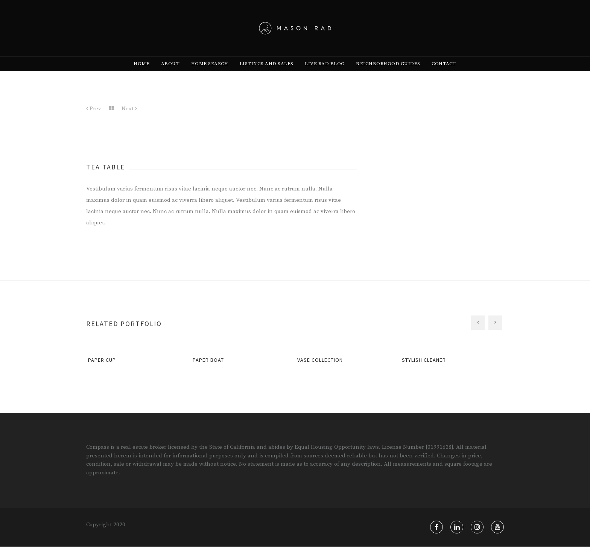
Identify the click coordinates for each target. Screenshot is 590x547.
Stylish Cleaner (424, 360)
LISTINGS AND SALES (266, 76)
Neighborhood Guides (388, 76)
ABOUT (170, 76)
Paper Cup (102, 360)
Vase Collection (320, 360)
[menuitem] (141, 75)
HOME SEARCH (209, 76)
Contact (444, 76)
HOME (141, 76)
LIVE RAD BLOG (325, 76)
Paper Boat (208, 360)
